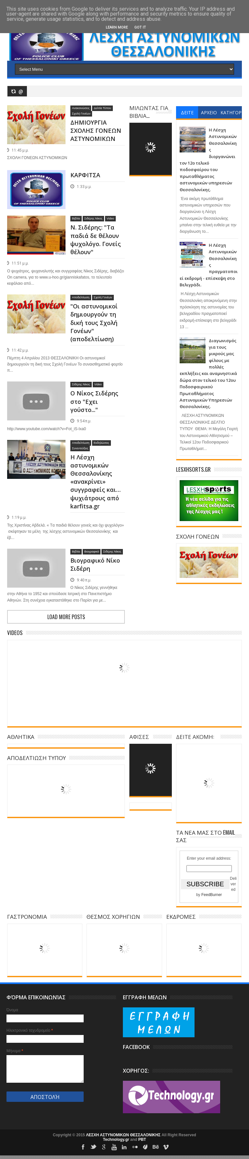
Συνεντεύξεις (80, 448)
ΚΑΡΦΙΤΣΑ (85, 175)
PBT (142, 1139)
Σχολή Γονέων (81, 113)
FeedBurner (211, 894)
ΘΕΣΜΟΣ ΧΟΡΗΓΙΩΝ (113, 916)
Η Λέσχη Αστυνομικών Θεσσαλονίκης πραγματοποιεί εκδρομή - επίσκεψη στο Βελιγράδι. (209, 265)
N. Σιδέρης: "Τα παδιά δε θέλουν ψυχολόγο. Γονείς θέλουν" (95, 239)
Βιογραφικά (91, 551)
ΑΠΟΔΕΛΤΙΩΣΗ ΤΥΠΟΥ (36, 758)
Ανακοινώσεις (80, 108)
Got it (140, 27)
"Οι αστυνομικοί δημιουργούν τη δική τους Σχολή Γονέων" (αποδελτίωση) (94, 322)
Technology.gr (116, 1139)
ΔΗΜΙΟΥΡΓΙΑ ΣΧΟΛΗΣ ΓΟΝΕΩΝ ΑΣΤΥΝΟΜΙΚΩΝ (95, 130)
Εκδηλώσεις (101, 442)
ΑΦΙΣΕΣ (139, 736)
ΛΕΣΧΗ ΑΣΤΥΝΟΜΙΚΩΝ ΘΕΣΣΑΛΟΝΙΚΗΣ (123, 1135)
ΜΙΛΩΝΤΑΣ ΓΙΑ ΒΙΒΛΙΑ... (148, 111)
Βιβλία (76, 218)
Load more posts (66, 617)
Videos (15, 633)
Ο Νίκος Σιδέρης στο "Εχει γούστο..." (94, 401)
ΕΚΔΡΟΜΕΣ (181, 916)
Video (110, 218)
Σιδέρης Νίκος (93, 218)
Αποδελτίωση (80, 297)
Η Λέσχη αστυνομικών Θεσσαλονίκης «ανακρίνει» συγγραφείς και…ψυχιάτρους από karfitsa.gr (95, 481)
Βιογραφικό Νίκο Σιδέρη (95, 564)
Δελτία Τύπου (102, 108)
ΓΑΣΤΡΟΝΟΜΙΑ (27, 916)
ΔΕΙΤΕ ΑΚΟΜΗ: (195, 736)
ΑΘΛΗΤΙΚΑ (20, 736)
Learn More (117, 27)
